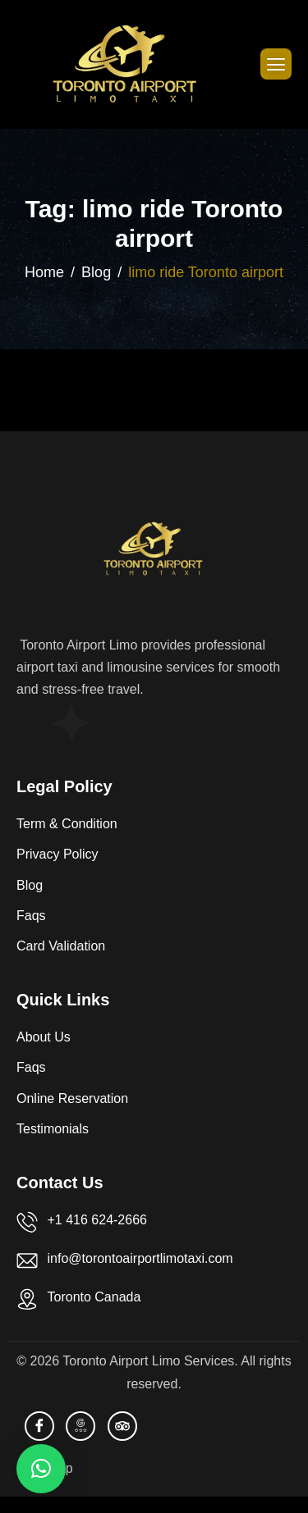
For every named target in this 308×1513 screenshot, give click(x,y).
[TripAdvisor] (122, 1426)
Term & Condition (66, 824)
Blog (29, 885)
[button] (41, 1468)
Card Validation (60, 946)
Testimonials (52, 1129)
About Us (43, 1037)
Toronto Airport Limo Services (148, 1361)
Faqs (31, 916)
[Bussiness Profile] (80, 1426)
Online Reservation (72, 1098)
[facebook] (39, 1426)
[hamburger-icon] (276, 64)
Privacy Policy (57, 854)
